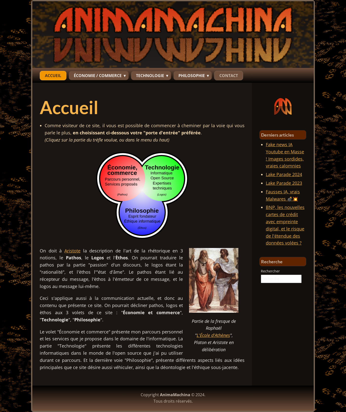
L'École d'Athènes (213, 335)
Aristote (72, 251)
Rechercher (270, 271)
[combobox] (281, 279)
